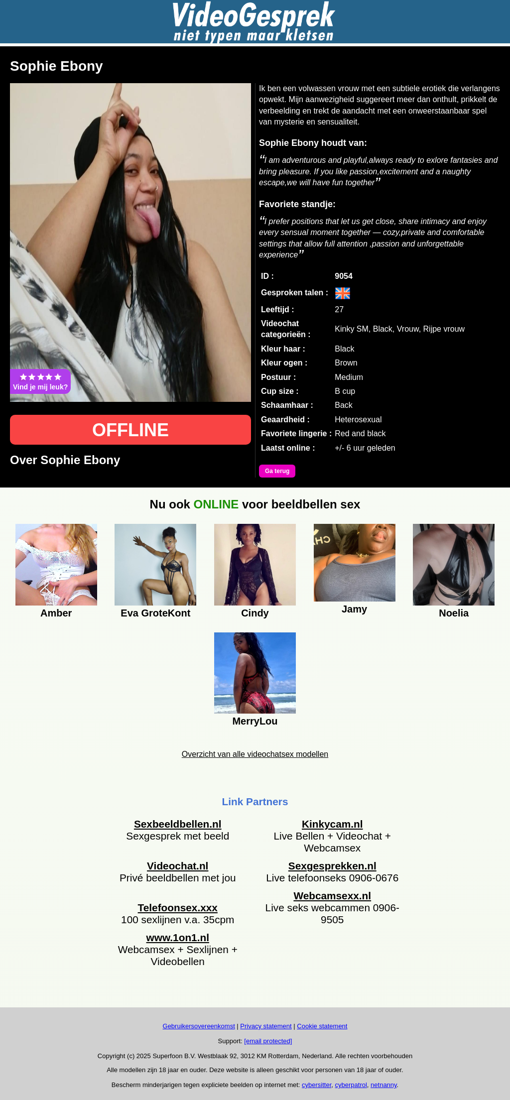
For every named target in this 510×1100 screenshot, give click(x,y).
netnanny (384, 1085)
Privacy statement (265, 1026)
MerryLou (254, 721)
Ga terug (277, 471)
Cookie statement (322, 1026)
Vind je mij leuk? (40, 381)
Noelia (454, 613)
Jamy (354, 609)
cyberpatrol (351, 1085)
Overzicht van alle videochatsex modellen (255, 754)
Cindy (255, 613)
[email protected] (268, 1041)
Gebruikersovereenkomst (199, 1026)
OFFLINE (130, 430)
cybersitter (316, 1085)
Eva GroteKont (155, 613)
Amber (56, 613)
